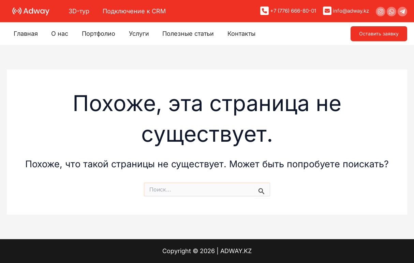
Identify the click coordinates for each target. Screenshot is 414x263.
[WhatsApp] (391, 11)
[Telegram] (402, 11)
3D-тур (78, 11)
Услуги (134, 33)
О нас (57, 33)
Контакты (235, 33)
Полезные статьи (182, 33)
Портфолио (95, 33)
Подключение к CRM (132, 11)
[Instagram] (380, 11)
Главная (25, 33)
